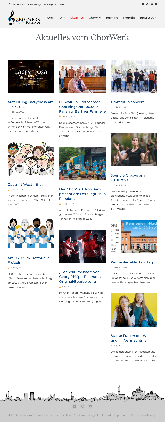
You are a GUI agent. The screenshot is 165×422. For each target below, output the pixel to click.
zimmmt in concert (127, 102)
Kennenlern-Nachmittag (132, 262)
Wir (62, 17)
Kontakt (129, 17)
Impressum (149, 17)
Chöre (93, 17)
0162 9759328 (16, 4)
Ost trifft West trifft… (25, 184)
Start (51, 17)
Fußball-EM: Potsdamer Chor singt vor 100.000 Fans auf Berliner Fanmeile (82, 106)
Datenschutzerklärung (143, 415)
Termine (112, 17)
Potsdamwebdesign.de (86, 415)
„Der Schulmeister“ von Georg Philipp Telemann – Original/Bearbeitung (81, 277)
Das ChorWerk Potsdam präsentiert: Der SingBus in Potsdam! (82, 194)
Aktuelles (77, 17)
